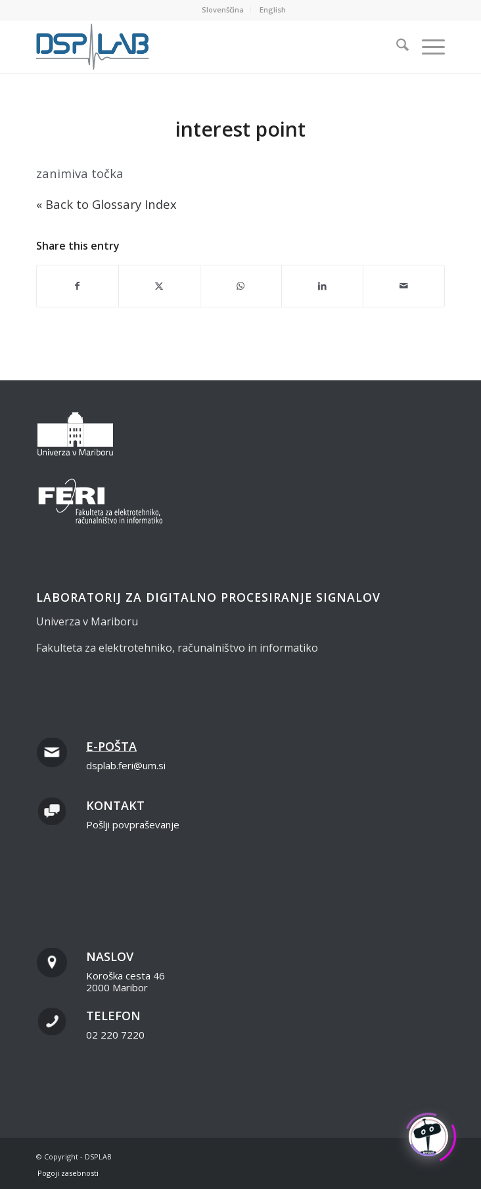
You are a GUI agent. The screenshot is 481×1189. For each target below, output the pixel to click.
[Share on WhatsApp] (240, 285)
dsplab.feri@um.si (126, 765)
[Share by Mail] (403, 285)
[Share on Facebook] (77, 285)
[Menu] (427, 46)
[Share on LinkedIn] (322, 285)
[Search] (396, 46)
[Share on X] (159, 285)
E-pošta (111, 746)
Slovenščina (223, 9)
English (273, 9)
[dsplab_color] (199, 46)
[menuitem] (223, 10)
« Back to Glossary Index (106, 204)
